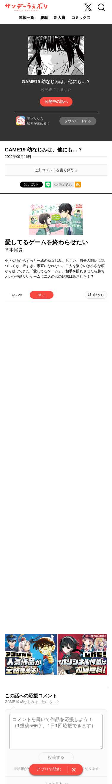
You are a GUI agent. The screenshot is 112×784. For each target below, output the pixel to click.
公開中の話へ (56, 101)
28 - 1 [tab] (41, 295)
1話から (98, 295)
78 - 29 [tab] (17, 295)
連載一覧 (26, 17)
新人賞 (59, 17)
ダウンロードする (78, 121)
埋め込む (65, 184)
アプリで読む (48, 769)
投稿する (56, 757)
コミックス (81, 17)
